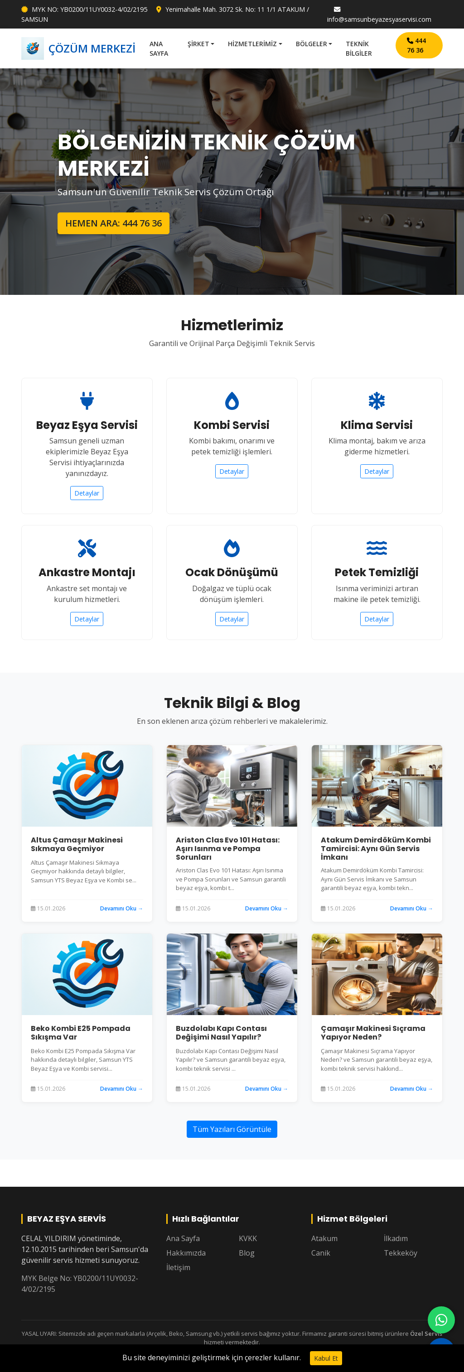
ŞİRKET (198, 43)
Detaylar (86, 493)
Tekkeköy (400, 1253)
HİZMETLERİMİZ (252, 43)
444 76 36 (416, 45)
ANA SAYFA (159, 48)
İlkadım (396, 1238)
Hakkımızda (186, 1253)
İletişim (178, 1267)
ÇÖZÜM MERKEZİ (78, 48)
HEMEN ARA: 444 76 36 (113, 223)
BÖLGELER (311, 43)
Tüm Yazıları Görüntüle (232, 1129)
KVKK (248, 1238)
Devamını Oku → (121, 908)
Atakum (324, 1238)
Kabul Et (326, 1358)
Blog (247, 1253)
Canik (320, 1253)
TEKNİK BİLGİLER (359, 48)
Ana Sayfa (183, 1238)
